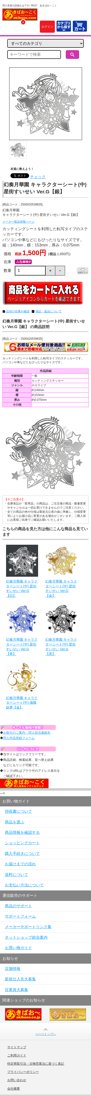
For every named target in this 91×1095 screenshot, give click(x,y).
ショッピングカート (22, 843)
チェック (38, 177)
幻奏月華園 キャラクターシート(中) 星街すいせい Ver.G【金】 (61, 588)
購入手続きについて (22, 853)
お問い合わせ (16, 1080)
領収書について (18, 811)
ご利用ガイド (16, 1055)
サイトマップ (16, 1047)
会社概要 (13, 1088)
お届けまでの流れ (20, 864)
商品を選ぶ (14, 822)
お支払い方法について (24, 885)
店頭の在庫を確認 (17, 311)
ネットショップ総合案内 (26, 937)
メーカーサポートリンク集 (28, 927)
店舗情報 (12, 969)
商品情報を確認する (22, 832)
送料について (16, 875)
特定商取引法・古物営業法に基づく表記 (35, 1063)
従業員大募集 (16, 990)
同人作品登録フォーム (19, 738)
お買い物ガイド (18, 948)
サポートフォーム (20, 916)
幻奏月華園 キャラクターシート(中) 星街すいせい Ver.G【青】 (22, 647)
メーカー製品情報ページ (18, 221)
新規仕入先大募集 (20, 979)
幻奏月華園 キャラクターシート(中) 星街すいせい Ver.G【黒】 (61, 647)
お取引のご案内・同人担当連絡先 (26, 732)
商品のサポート (18, 906)
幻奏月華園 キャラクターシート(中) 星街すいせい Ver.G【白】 (22, 588)
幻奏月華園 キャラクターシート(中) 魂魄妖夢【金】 (22, 702)
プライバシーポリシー (23, 1072)
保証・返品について (48, 311)
